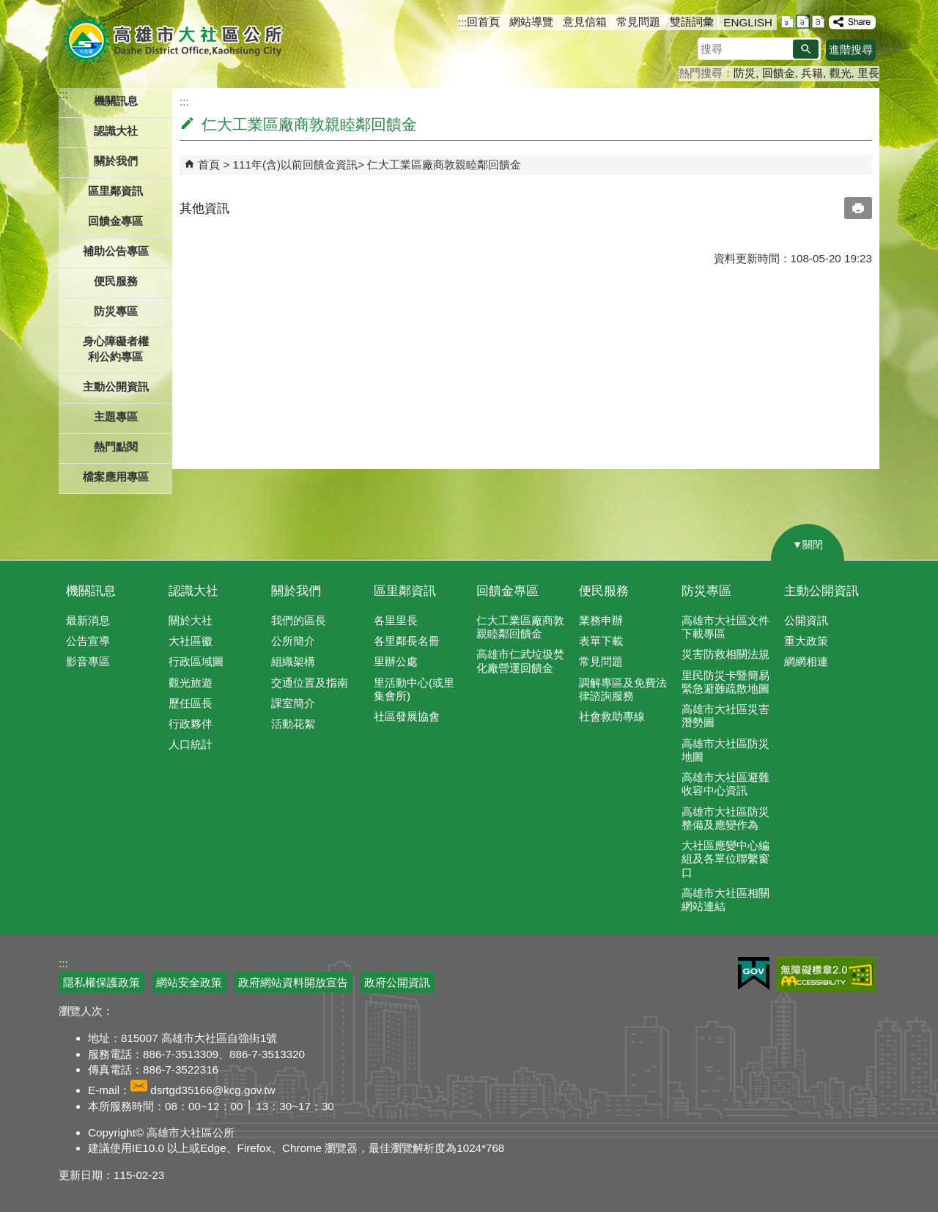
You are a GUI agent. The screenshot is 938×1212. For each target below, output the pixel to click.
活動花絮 (293, 723)
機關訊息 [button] (116, 101)
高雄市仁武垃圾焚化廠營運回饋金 (520, 660)
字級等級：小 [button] (787, 21)
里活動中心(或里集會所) (414, 689)
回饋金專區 (115, 221)
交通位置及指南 (309, 682)
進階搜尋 (851, 49)
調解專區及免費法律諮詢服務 (623, 689)
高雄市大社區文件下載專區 (725, 627)
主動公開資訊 (821, 591)
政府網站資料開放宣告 (293, 982)
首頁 (209, 164)
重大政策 (806, 641)
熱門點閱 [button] (116, 446)
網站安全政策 (189, 982)
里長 (868, 73)
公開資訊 (806, 620)
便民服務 (604, 591)
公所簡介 (293, 641)
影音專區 (88, 661)
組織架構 (293, 661)
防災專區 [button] (116, 311)
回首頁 (483, 21)
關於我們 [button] (116, 161)
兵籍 (812, 73)
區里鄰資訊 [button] (115, 191)
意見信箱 (585, 21)
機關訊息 (91, 591)
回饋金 (778, 73)
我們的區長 (298, 620)
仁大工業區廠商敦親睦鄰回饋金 (444, 164)
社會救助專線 (612, 716)
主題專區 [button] (116, 416)
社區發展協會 (407, 716)
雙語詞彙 (692, 21)
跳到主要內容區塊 (7, 7)
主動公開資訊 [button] (116, 386)
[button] (806, 49)
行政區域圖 (196, 661)
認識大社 (193, 591)
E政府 (753, 973)
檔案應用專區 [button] (116, 476)
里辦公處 (396, 661)
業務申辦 (601, 620)
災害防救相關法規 (725, 654)
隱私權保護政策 (101, 982)
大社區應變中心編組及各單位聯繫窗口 (725, 858)
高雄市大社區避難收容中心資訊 (725, 784)
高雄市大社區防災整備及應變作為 (725, 818)
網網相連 (806, 661)
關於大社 (191, 620)
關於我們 (296, 591)
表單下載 (601, 641)
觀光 (841, 73)
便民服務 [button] (116, 281)
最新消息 (88, 620)
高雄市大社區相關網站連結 (725, 899)
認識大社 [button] (116, 131)
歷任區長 (191, 703)
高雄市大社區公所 (174, 40)
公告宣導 (88, 641)
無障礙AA (826, 974)
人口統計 (191, 744)
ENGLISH (747, 22)
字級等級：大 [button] (818, 21)
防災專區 (706, 591)
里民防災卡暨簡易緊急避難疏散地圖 (725, 682)
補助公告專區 (116, 251)
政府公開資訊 (397, 982)
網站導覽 (531, 21)
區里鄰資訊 (405, 591)
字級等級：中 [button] (803, 22)
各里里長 (396, 620)
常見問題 (638, 21)
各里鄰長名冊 (407, 641)
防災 (745, 73)
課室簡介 (293, 703)
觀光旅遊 (191, 682)
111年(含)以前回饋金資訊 (295, 164)
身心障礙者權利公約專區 (116, 349)
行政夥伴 (191, 723)
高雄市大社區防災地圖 (725, 750)
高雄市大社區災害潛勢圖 (725, 715)
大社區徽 (191, 641)
